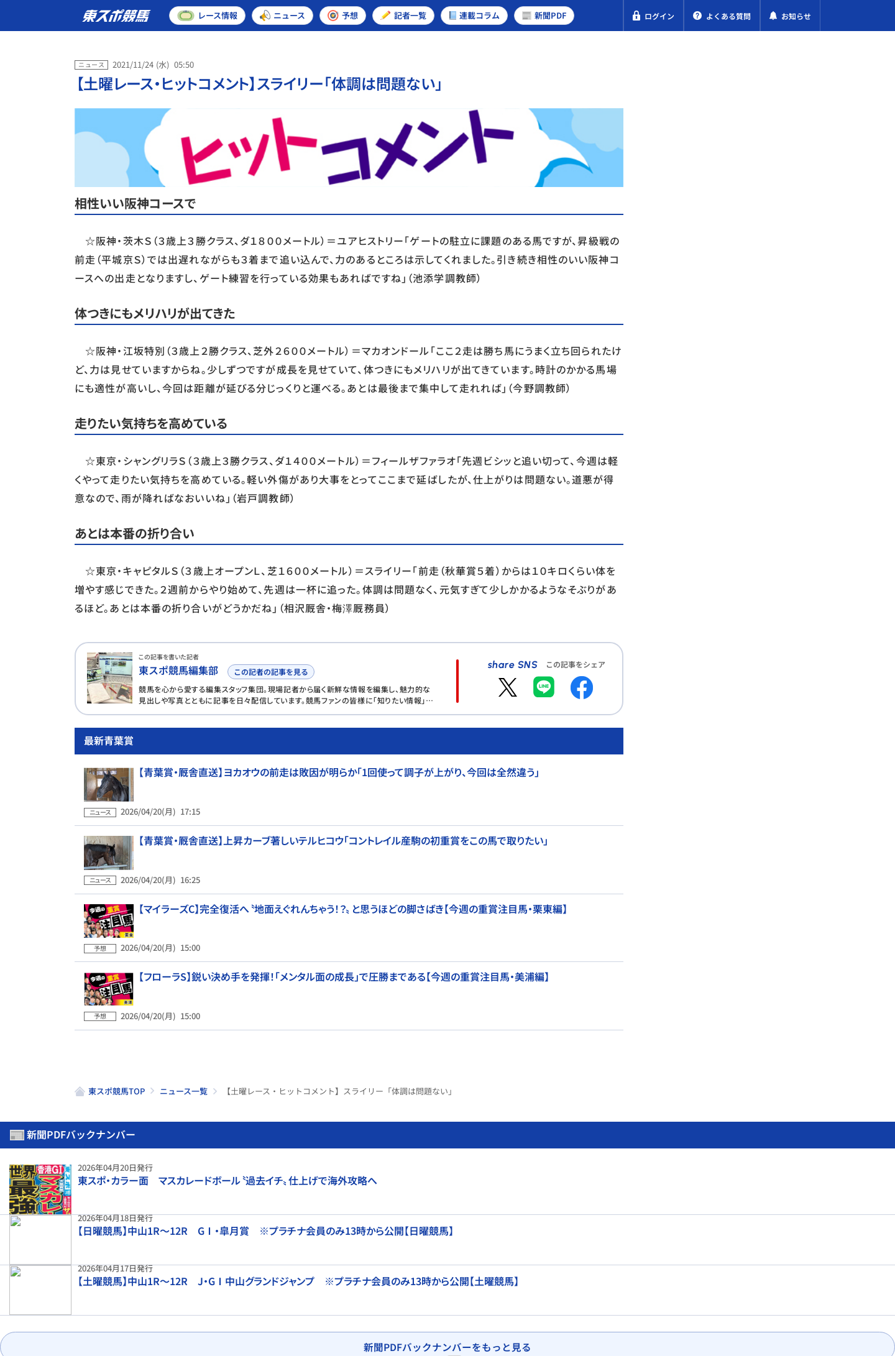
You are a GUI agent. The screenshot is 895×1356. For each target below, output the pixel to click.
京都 (754, 405)
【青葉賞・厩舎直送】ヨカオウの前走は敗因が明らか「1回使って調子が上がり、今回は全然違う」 (329, 820)
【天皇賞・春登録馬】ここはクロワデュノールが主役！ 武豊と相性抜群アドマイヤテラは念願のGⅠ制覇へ (766, 837)
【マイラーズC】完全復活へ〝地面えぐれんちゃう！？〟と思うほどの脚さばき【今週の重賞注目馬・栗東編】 (343, 927)
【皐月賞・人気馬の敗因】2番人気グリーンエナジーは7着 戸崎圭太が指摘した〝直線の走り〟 (766, 528)
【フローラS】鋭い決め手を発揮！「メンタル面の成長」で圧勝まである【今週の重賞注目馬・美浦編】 (334, 980)
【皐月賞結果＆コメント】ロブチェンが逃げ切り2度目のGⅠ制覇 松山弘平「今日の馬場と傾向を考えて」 (766, 727)
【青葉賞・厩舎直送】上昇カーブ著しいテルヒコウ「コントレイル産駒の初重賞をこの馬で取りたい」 (334, 874)
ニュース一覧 (184, 1080)
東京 (710, 405)
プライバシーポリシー (124, 1287)
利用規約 (309, 1287)
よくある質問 (455, 1287)
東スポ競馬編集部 (178, 669)
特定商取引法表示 (232, 1287)
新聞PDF (691, 115)
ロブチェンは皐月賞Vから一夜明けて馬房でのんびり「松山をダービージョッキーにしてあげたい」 (766, 624)
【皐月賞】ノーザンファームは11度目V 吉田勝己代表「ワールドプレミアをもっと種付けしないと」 (765, 940)
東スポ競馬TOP (116, 1080)
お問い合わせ (377, 1287)
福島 (798, 405)
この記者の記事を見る (269, 669)
